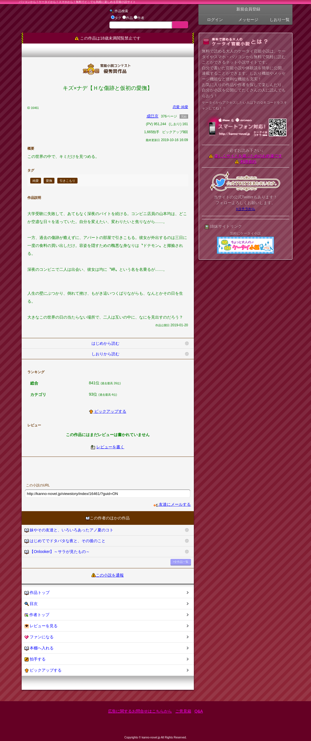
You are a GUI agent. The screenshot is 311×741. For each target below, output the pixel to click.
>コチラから (245, 209)
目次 (31, 603)
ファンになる (39, 637)
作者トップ (37, 614)
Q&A (198, 711)
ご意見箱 (183, 711)
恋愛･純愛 (180, 107)
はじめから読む (105, 343)
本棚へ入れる (39, 648)
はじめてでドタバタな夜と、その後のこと (65, 540)
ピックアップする (107, 411)
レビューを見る (41, 626)
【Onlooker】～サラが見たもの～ (57, 551)
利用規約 (248, 161)
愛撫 (49, 180)
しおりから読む (105, 354)
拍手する (35, 659)
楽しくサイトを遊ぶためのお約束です (248, 156)
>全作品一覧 (181, 561)
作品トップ (37, 592)
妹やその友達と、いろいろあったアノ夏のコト (69, 530)
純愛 (35, 180)
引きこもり (67, 180)
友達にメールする (172, 504)
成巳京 (152, 116)
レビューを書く (110, 447)
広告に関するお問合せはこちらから (140, 711)
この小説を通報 (110, 575)
